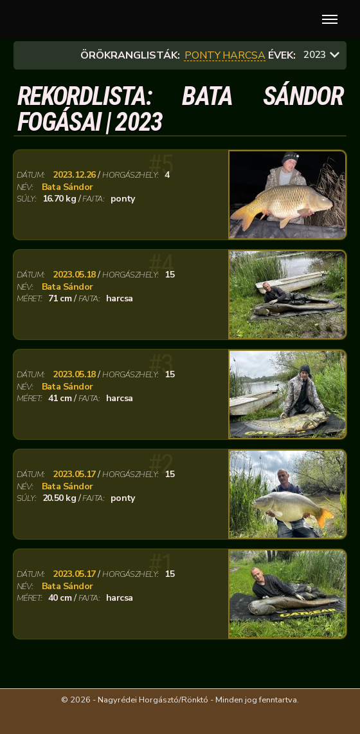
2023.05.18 (74, 275)
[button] (327, 20)
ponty (202, 55)
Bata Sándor (67, 187)
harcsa (244, 55)
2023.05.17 (74, 474)
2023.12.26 (74, 175)
